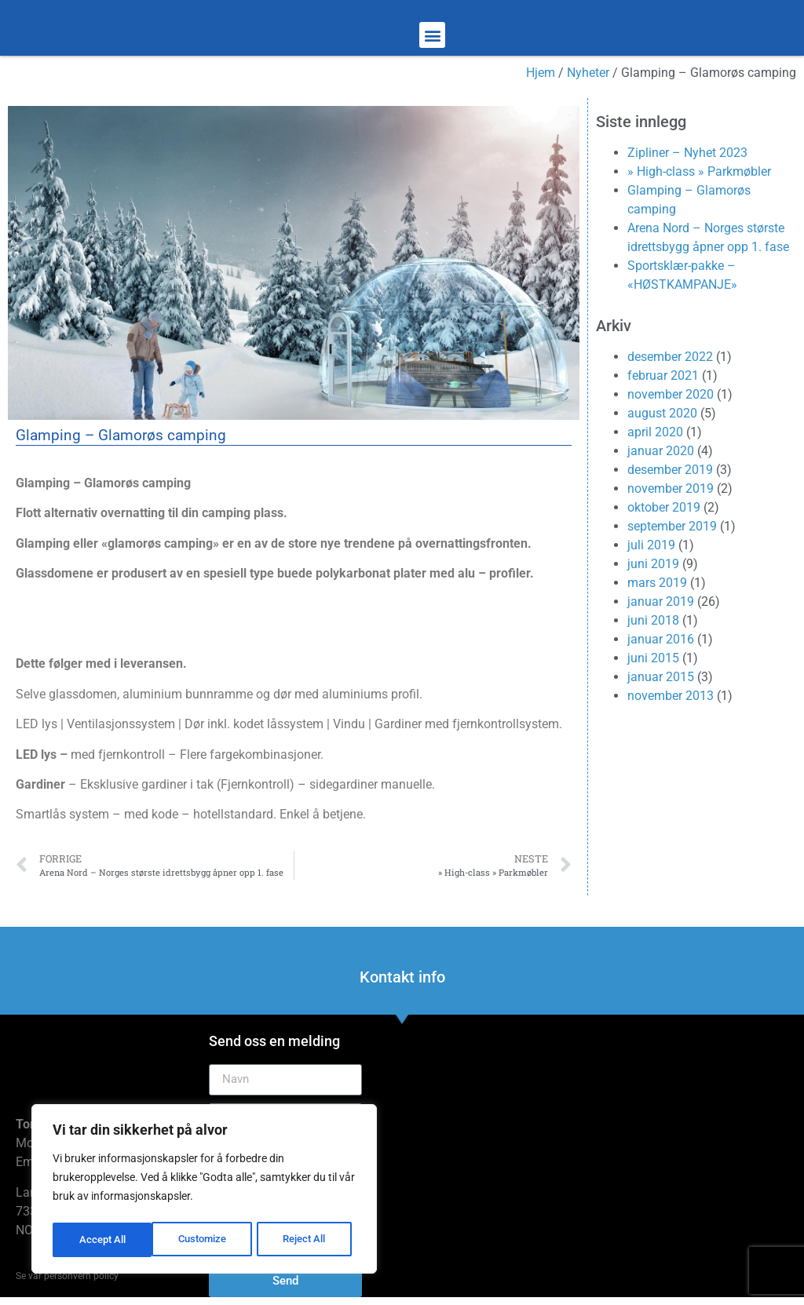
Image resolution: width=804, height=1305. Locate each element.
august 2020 (662, 413)
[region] (204, 1191)
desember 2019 (670, 469)
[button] (432, 35)
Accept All (308, 1240)
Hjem (540, 72)
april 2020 (655, 432)
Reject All (206, 1240)
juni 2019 (653, 563)
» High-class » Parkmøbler (699, 171)
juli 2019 (651, 545)
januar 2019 (660, 601)
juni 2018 (653, 620)
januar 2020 (660, 450)
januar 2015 (660, 676)
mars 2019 (657, 582)
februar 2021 (663, 375)
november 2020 (670, 394)
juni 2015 (653, 658)
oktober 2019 (663, 507)
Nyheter (588, 72)
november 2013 (670, 695)
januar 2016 (660, 639)
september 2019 (672, 526)
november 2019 (670, 488)
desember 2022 (670, 356)
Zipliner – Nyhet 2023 (687, 152)
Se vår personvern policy (67, 1275)
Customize (103, 1240)
